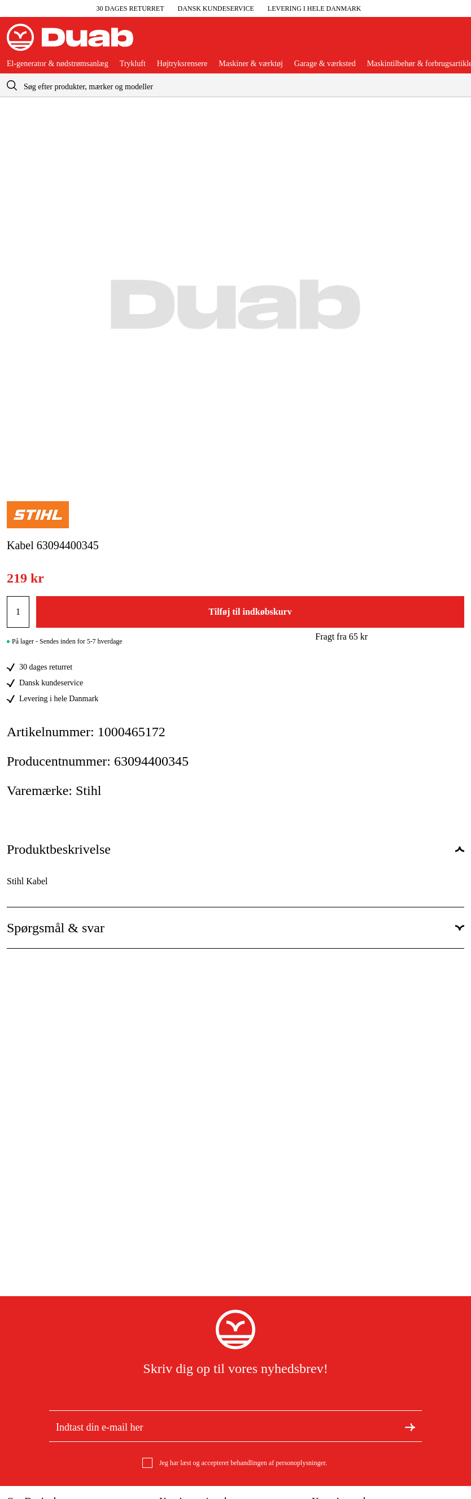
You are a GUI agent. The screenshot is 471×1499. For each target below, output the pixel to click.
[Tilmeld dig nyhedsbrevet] (410, 1426)
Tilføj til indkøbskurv (249, 611)
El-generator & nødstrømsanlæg (57, 64)
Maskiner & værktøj (251, 64)
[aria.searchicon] (12, 85)
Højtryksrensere (182, 64)
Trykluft (133, 64)
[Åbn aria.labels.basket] (455, 42)
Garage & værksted (325, 64)
